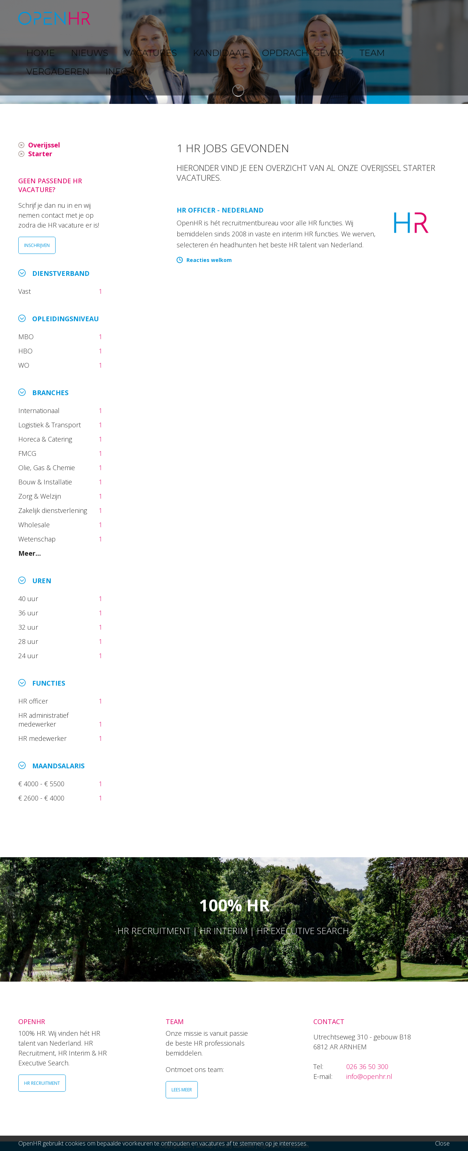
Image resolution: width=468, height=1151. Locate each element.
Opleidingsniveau (65, 318)
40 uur (29, 598)
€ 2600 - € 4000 (42, 798)
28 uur (29, 641)
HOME (116, 18)
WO (24, 365)
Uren (41, 580)
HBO (26, 350)
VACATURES (192, 18)
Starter (40, 153)
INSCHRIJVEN (37, 245)
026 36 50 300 (367, 1066)
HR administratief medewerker (43, 719)
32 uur (30, 627)
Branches (50, 392)
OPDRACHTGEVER (296, 18)
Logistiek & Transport (50, 424)
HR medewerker (43, 738)
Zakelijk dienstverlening (53, 510)
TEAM (343, 18)
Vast (25, 291)
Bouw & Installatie (46, 481)
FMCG (28, 453)
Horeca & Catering (46, 439)
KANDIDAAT (239, 18)
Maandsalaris (58, 765)
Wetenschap (38, 539)
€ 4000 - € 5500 (42, 783)
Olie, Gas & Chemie (47, 467)
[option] (234, 52)
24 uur (30, 655)
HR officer (34, 701)
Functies (48, 683)
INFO (425, 18)
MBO (26, 336)
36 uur (30, 612)
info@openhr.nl (369, 1076)
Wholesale (35, 524)
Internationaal (39, 410)
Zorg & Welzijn (40, 496)
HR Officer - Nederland (220, 210)
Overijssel (44, 144)
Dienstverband (61, 273)
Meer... (29, 553)
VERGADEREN (385, 18)
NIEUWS (150, 18)
